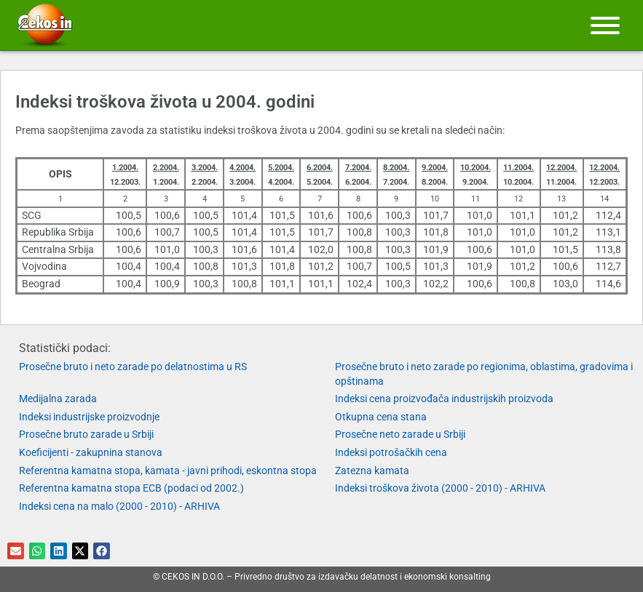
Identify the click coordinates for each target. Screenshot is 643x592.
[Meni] (605, 25)
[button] (15, 551)
